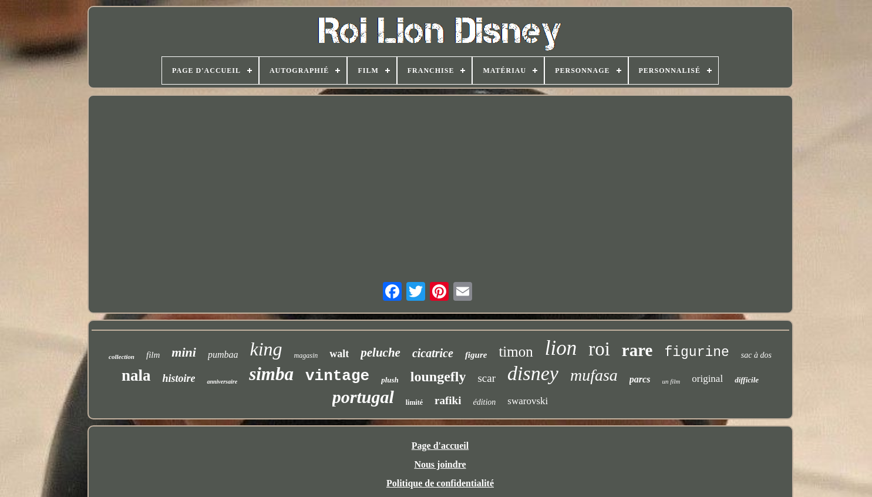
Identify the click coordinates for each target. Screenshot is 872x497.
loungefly (438, 376)
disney (532, 373)
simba (271, 374)
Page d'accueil (440, 446)
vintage (337, 376)
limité (414, 402)
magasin (306, 355)
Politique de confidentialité (440, 483)
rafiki (448, 400)
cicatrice (432, 353)
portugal (363, 397)
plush (390, 379)
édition (484, 402)
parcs (640, 379)
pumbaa (223, 355)
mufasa (594, 375)
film (153, 355)
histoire (178, 378)
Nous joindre (440, 464)
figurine (696, 352)
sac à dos (756, 355)
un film (671, 381)
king (266, 349)
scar (486, 378)
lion (561, 348)
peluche (380, 352)
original (707, 378)
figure (476, 355)
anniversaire (222, 381)
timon (516, 352)
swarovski (527, 401)
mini (183, 352)
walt (339, 354)
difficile (747, 379)
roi (599, 349)
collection (121, 356)
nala (136, 375)
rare (637, 350)
